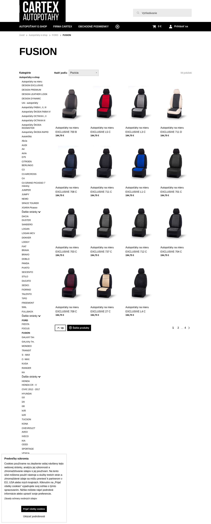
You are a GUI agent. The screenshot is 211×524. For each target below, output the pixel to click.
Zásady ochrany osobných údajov (20, 498)
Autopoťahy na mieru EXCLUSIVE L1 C (138, 183)
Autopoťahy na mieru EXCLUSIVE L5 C (102, 129)
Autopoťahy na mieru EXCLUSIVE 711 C (103, 183)
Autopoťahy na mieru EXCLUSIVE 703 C (68, 243)
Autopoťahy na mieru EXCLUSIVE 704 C (173, 243)
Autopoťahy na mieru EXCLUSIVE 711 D (173, 123)
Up (60, 328)
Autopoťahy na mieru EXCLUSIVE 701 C (173, 183)
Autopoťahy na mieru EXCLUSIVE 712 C (138, 243)
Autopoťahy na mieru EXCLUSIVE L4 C (138, 303)
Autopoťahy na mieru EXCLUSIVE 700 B (67, 129)
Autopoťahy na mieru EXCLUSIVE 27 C (103, 303)
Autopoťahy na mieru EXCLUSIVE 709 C (68, 303)
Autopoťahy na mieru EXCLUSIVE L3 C (137, 129)
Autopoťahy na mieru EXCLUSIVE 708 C (68, 183)
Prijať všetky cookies (34, 509)
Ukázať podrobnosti (34, 516)
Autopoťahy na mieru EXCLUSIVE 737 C (103, 243)
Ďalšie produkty (79, 327)
